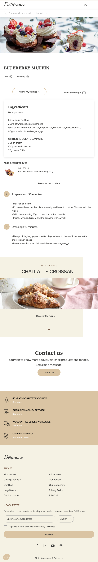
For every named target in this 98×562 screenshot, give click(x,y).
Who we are (10, 474)
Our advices (55, 479)
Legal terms (10, 490)
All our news (55, 474)
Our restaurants (57, 484)
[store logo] (14, 4)
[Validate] (49, 534)
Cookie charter (11, 495)
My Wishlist (85, 5)
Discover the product (49, 183)
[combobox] (49, 13)
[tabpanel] (49, 291)
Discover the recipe (45, 316)
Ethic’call (53, 495)
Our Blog (8, 484)
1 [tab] (49, 329)
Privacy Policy (56, 490)
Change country (12, 479)
